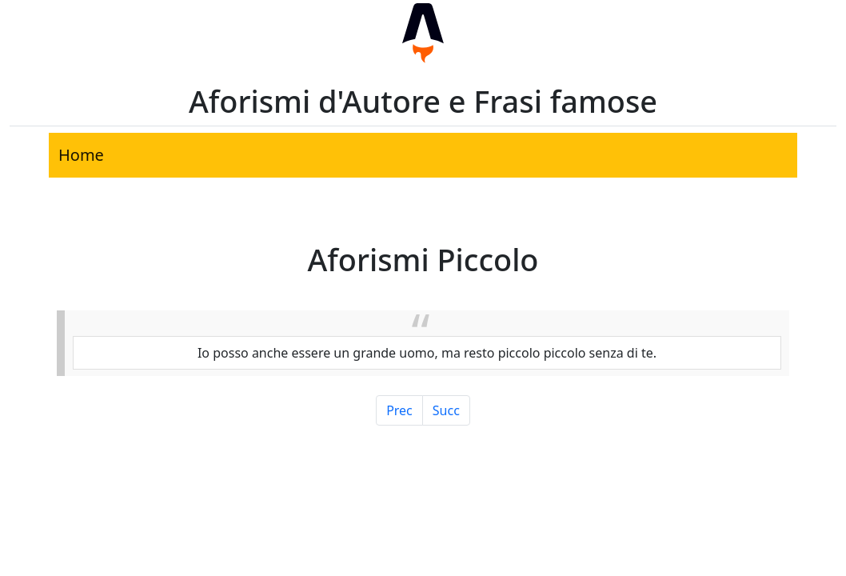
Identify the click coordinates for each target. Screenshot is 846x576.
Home (81, 155)
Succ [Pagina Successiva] (446, 410)
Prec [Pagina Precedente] (399, 410)
